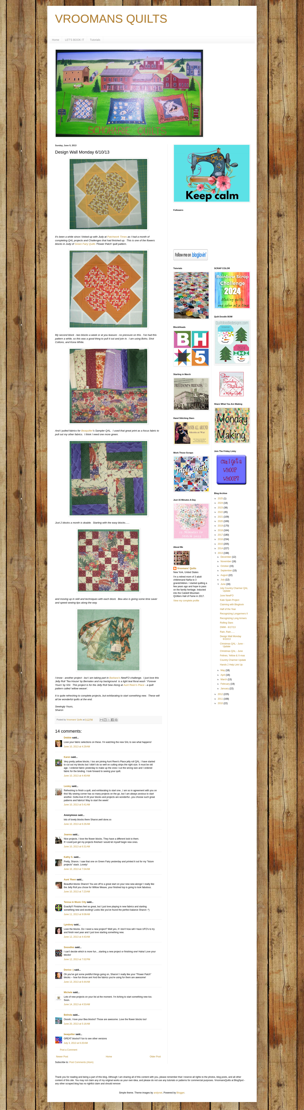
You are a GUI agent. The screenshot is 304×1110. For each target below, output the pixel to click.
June (223, 584)
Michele (68, 992)
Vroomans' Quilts (186, 568)
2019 (221, 525)
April (223, 675)
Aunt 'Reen (70, 879)
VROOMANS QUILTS (111, 18)
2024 (221, 503)
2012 (221, 694)
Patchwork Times (117, 236)
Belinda (68, 1015)
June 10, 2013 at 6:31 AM (77, 846)
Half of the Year (228, 609)
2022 (221, 512)
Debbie (68, 737)
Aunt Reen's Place (134, 685)
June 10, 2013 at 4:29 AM (77, 746)
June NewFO (226, 595)
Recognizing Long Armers (233, 618)
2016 (221, 539)
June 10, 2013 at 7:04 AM (77, 869)
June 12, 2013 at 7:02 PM (77, 959)
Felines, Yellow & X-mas (232, 655)
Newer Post (62, 1056)
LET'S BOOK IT (74, 39)
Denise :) (69, 969)
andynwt (158, 1092)
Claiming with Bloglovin (232, 604)
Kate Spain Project (229, 600)
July (222, 579)
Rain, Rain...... (227, 632)
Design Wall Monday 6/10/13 (230, 637)
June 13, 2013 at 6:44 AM (77, 982)
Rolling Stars (226, 622)
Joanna (68, 834)
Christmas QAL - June (231, 651)
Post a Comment (68, 1049)
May (222, 670)
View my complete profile (186, 600)
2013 (221, 553)
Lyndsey (68, 924)
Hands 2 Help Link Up (231, 664)
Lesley (67, 786)
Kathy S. (68, 857)
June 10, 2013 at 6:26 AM (77, 824)
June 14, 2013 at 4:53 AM (77, 1004)
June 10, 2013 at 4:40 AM (77, 775)
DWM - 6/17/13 (228, 627)
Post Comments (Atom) (81, 1062)
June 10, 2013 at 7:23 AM (77, 891)
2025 (221, 498)
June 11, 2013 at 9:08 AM (77, 914)
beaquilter (69, 1034)
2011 (221, 698)
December (226, 557)
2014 (221, 548)
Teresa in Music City (75, 902)
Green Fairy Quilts (85, 243)
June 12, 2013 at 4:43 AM (77, 936)
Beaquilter (87, 430)
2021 (221, 516)
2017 (221, 534)
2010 (221, 703)
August (224, 575)
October (224, 566)
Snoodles (69, 947)
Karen (67, 757)
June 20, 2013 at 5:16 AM (77, 1023)
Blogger (180, 1092)
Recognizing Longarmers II (234, 613)
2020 (221, 521)
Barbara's (114, 677)
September (226, 570)
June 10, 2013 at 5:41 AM (77, 804)
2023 (221, 507)
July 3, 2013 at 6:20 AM (76, 1043)
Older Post (155, 1056)
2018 (221, 530)
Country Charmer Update (233, 660)
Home (55, 39)
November (226, 561)
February (225, 684)
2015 (221, 544)
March (224, 679)
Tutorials (95, 39)
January (224, 688)
